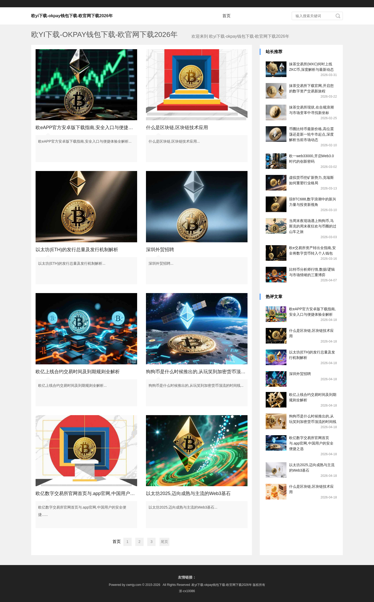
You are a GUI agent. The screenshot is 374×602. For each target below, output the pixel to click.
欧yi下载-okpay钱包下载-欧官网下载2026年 (72, 16)
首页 (226, 16)
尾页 (164, 542)
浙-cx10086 (187, 591)
